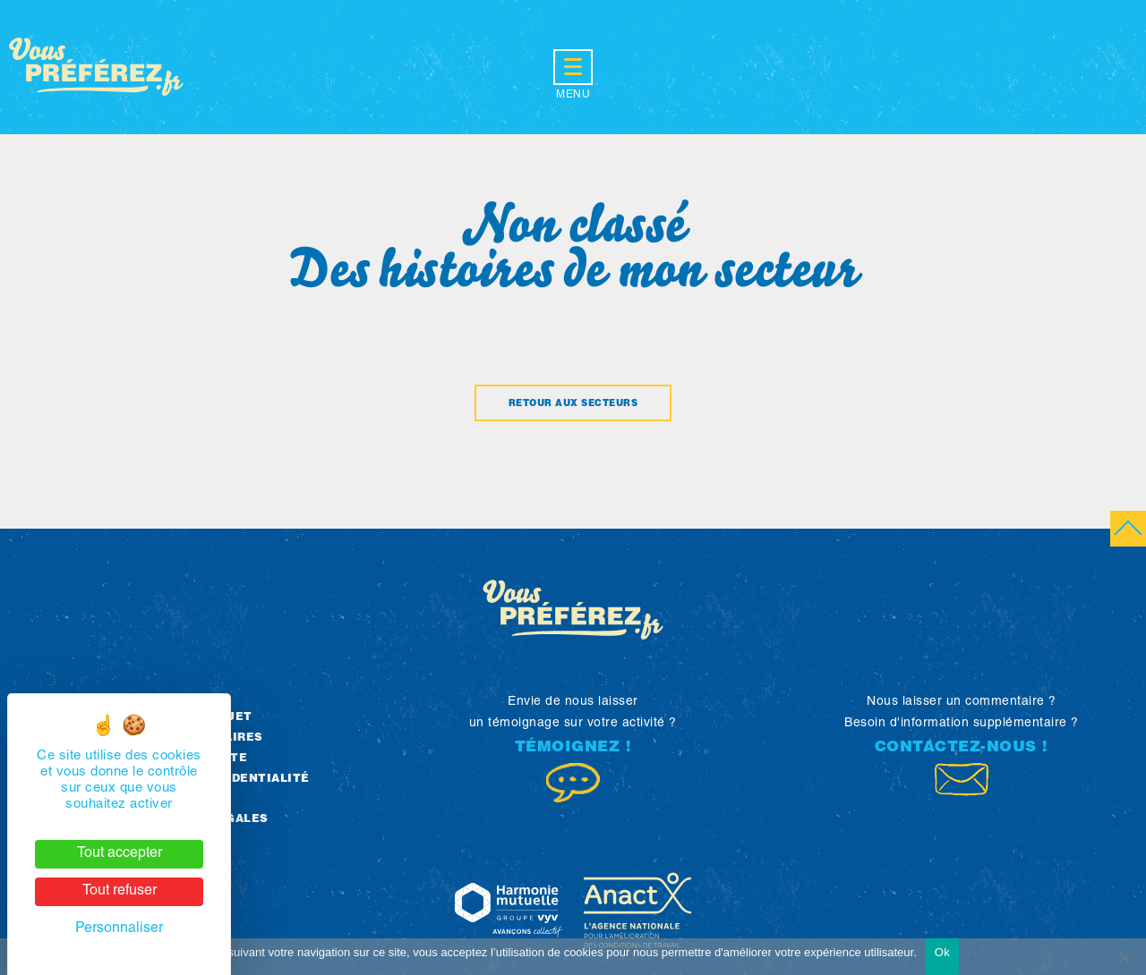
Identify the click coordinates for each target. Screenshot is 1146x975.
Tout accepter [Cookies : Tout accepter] (119, 854)
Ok (942, 952)
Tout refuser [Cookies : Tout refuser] (119, 892)
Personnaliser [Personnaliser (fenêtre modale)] (119, 929)
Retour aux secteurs (573, 404)
